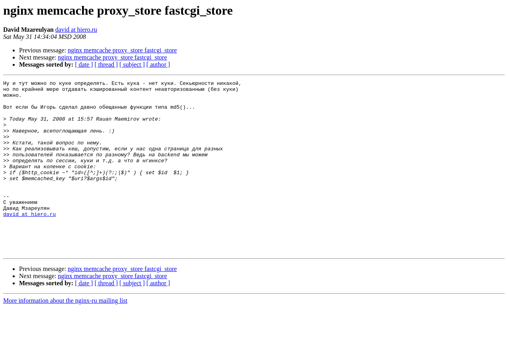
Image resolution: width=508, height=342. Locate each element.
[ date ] (84, 64)
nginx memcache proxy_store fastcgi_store (122, 50)
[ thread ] (106, 64)
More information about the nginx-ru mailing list (65, 335)
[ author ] (158, 64)
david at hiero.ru (76, 29)
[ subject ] (132, 64)
